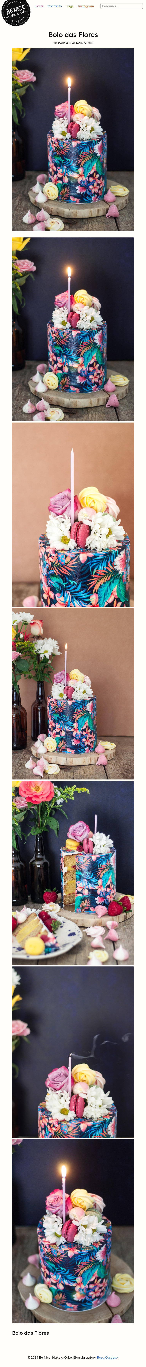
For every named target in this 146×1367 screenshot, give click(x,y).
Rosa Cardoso (107, 1357)
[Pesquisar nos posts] (121, 6)
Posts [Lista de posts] (39, 6)
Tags (69, 6)
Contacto (55, 6)
